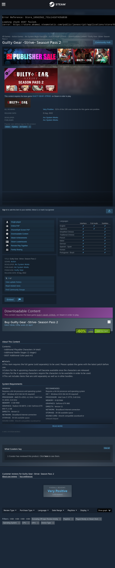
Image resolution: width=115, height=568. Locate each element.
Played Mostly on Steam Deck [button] (87, 521)
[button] (102, 332)
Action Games (17, 38)
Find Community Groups (15, 291)
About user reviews (9, 478)
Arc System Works (50, 119)
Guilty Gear (18, 272)
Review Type (9, 512)
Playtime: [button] (66, 521)
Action (8, 128)
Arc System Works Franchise (36, 38)
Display (83, 512)
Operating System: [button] (10, 525)
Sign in (4, 212)
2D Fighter (23, 128)
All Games (6, 38)
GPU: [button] (34, 525)
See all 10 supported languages (72, 243)
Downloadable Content (77, 38)
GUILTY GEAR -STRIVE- (58, 38)
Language (42, 512)
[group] (57, 522)
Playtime (71, 512)
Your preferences (26, 478)
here (46, 458)
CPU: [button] (24, 525)
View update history (13, 284)
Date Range (57, 512)
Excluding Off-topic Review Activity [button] (45, 521)
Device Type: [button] (46, 525)
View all (106, 450)
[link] (85, 332)
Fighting (15, 128)
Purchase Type (26, 512)
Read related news (13, 287)
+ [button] (29, 128)
